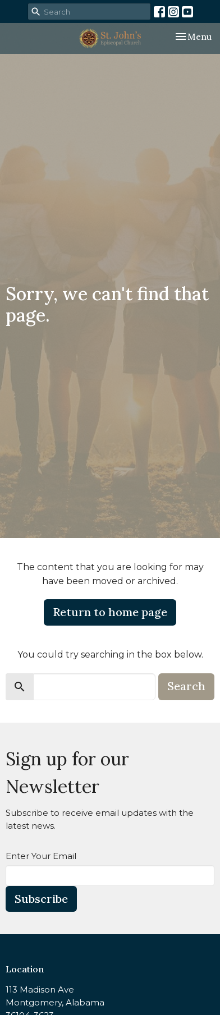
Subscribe (41, 899)
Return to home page (110, 612)
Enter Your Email (41, 856)
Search (186, 686)
